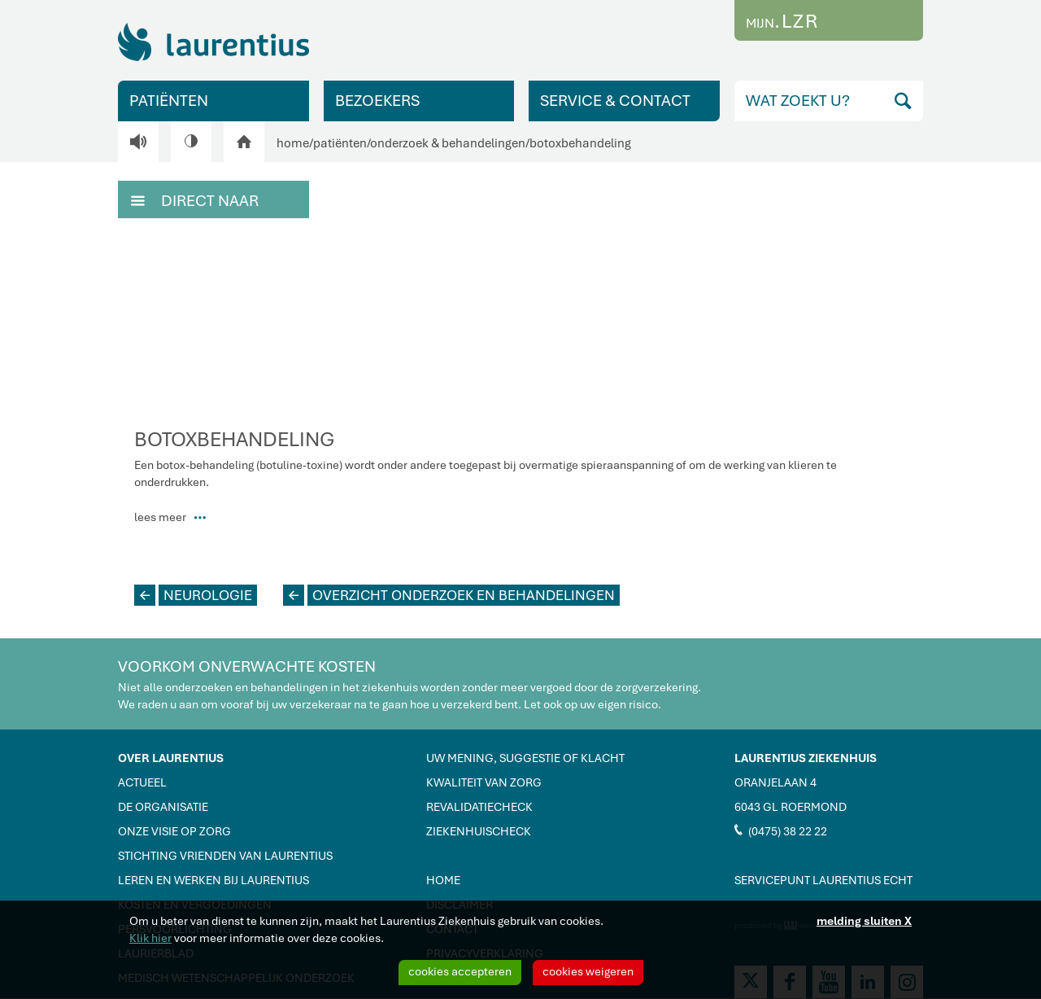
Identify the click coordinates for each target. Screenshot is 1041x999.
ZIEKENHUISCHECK (478, 831)
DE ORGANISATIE (163, 807)
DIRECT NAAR (195, 199)
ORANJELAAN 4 (775, 782)
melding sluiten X (864, 921)
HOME (443, 880)
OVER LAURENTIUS (171, 758)
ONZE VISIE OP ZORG (174, 831)
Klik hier (150, 938)
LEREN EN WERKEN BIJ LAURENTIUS (213, 880)
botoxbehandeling (580, 143)
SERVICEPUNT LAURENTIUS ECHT (823, 880)
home (293, 143)
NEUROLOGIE (193, 595)
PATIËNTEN (168, 100)
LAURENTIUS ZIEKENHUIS (805, 758)
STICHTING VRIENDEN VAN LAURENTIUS (225, 855)
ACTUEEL (142, 782)
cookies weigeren (588, 971)
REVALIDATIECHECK (479, 807)
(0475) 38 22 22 (780, 830)
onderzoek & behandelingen (447, 143)
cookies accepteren (460, 971)
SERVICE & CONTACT (615, 100)
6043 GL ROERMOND (790, 807)
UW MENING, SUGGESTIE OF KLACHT (525, 758)
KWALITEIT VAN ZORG (484, 782)
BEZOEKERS (377, 100)
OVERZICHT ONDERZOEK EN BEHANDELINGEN (449, 595)
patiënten (340, 143)
